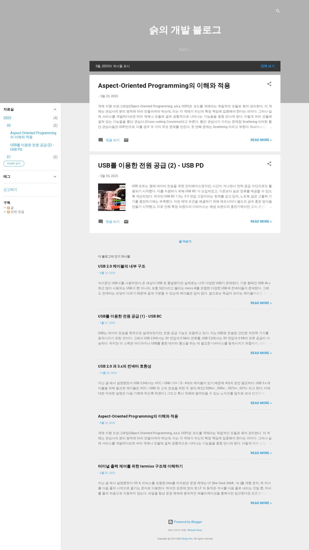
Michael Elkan (194, 530)
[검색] (277, 11)
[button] (269, 84)
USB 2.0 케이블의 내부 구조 (121, 266)
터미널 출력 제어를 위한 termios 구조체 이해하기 (140, 466)
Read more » (261, 140)
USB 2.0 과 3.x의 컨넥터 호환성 (124, 366)
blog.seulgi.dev (212, 50)
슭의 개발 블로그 (185, 30)
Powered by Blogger (185, 522)
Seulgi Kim (187, 538)
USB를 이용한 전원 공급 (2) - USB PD (151, 165)
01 (9, 157)
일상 (166, 50)
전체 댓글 (15, 212)
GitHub (150, 50)
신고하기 (10, 190)
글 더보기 (185, 241)
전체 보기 (267, 66)
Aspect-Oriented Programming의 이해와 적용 (164, 85)
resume (184, 50)
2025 (7, 118)
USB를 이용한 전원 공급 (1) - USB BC (130, 316)
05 (9, 125)
